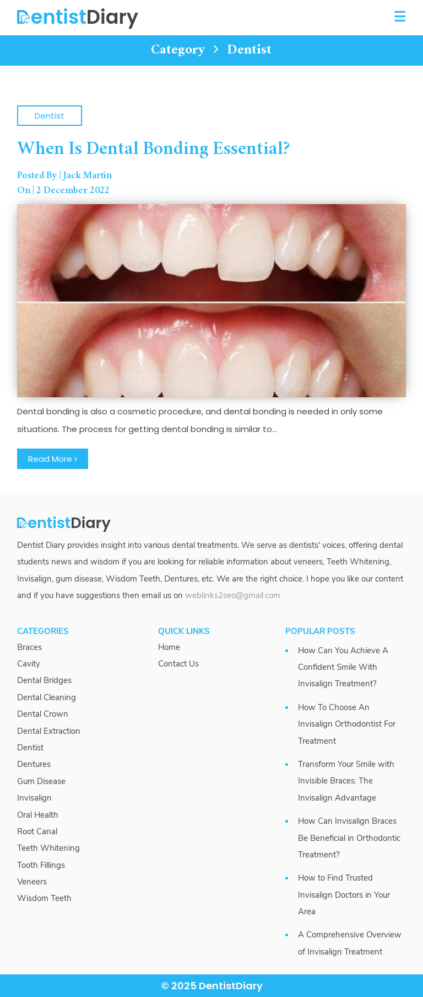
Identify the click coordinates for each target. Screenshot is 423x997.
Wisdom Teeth (44, 898)
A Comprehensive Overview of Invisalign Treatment (350, 943)
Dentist (49, 115)
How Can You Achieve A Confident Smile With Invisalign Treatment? (343, 667)
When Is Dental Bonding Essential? (153, 149)
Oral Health (37, 814)
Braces (29, 647)
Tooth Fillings (41, 865)
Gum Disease (41, 781)
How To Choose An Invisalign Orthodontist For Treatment (346, 724)
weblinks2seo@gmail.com (232, 595)
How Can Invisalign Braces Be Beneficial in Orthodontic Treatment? (349, 837)
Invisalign (34, 797)
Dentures (34, 764)
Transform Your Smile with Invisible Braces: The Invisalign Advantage (346, 781)
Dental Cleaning (46, 697)
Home (169, 647)
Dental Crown (42, 713)
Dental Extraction (48, 731)
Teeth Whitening (48, 848)
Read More (52, 459)
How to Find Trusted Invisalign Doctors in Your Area (344, 894)
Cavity (28, 663)
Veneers (32, 881)
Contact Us (178, 663)
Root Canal (37, 831)
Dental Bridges (44, 680)
